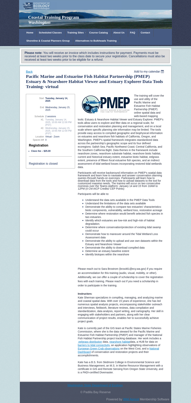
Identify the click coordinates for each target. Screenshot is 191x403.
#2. (42, 128)
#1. (42, 119)
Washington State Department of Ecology (95, 385)
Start (41, 98)
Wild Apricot (131, 399)
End (42, 107)
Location (39, 136)
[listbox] (149, 71)
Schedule (39, 116)
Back (29, 71)
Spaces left (38, 140)
